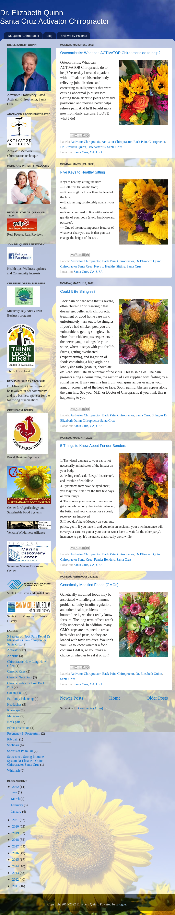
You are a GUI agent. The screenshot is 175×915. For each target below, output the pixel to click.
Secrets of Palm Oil (20, 751)
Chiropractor (157, 142)
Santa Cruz (114, 147)
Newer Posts (71, 698)
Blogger (121, 904)
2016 (16, 853)
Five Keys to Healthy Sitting (82, 172)
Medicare (13, 716)
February (17, 805)
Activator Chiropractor (117, 142)
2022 (16, 787)
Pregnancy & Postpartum (23, 733)
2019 (16, 833)
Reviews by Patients (73, 35)
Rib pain (12, 739)
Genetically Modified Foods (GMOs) (89, 585)
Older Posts (157, 698)
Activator (13, 650)
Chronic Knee (16, 671)
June (14, 792)
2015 (16, 859)
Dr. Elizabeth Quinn (149, 674)
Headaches (14, 704)
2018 (16, 840)
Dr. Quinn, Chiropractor (23, 35)
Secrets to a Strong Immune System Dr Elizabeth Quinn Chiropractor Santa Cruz (25, 761)
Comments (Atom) (90, 708)
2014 (16, 866)
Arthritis (12, 656)
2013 (16, 873)
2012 (16, 879)
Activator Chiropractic (85, 142)
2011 (16, 886)
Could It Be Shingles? (77, 291)
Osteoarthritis (97, 147)
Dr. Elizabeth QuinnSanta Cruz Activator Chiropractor (54, 17)
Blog (49, 35)
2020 (16, 826)
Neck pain (14, 722)
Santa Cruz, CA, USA (88, 152)
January (16, 811)
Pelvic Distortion (18, 728)
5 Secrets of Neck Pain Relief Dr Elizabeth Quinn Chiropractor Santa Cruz (28, 640)
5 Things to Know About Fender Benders (93, 446)
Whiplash (13, 770)
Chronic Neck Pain (19, 677)
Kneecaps (13, 710)
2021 (16, 820)
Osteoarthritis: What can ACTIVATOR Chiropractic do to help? (110, 53)
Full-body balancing (20, 699)
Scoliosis (13, 745)
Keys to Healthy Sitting (109, 266)
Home (114, 698)
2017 (16, 846)
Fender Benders (104, 559)
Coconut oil (15, 693)
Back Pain (140, 142)
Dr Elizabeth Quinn (73, 147)
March (15, 799)
